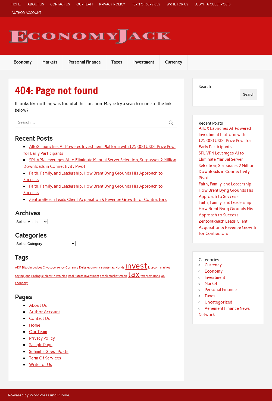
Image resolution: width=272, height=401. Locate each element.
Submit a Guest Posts (212, 4)
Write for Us (177, 4)
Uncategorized (218, 302)
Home (16, 4)
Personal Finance (84, 62)
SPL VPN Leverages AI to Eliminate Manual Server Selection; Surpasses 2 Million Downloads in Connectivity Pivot (227, 165)
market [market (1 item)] (165, 267)
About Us (35, 4)
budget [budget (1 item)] (37, 267)
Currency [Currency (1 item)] (71, 267)
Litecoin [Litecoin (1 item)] (153, 267)
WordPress (39, 395)
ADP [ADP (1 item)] (18, 267)
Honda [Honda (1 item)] (119, 267)
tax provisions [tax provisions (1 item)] (150, 276)
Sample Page (40, 344)
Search (205, 86)
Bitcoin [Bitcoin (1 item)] (27, 267)
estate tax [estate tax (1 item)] (108, 267)
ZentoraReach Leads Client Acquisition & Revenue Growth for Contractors (98, 199)
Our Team (84, 4)
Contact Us (60, 4)
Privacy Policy (112, 4)
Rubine (63, 395)
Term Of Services (146, 4)
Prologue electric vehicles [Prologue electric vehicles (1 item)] (49, 276)
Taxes (116, 62)
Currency (173, 62)
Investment (143, 62)
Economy (23, 62)
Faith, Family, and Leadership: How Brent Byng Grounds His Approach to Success (226, 190)
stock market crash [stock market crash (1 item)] (113, 276)
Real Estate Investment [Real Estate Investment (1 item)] (83, 276)
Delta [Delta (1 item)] (82, 267)
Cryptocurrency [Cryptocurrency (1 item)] (54, 267)
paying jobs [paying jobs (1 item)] (22, 276)
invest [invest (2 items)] (136, 265)
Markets (49, 62)
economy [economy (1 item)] (93, 267)
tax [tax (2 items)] (134, 274)
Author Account (26, 13)
